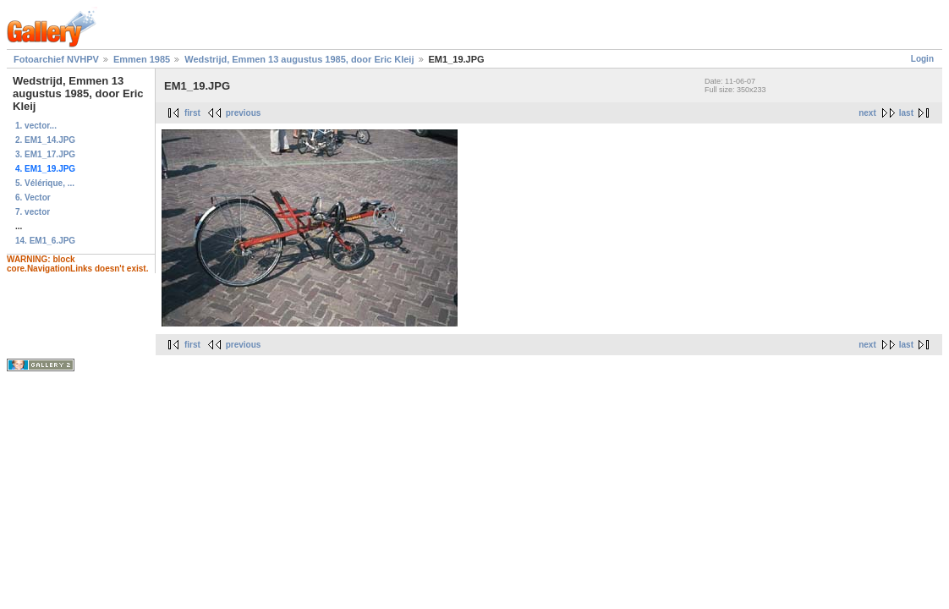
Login (922, 58)
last (906, 113)
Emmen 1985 (141, 59)
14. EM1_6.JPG (45, 240)
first (192, 113)
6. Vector (33, 197)
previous (243, 113)
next (867, 113)
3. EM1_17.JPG (45, 154)
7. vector (32, 212)
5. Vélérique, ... (44, 183)
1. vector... (36, 125)
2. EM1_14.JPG (45, 140)
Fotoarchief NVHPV (56, 59)
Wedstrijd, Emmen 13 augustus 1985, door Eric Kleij (299, 59)
